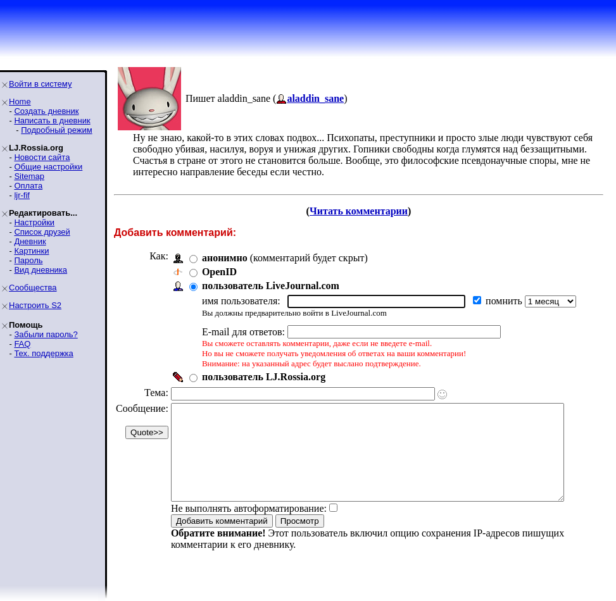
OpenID (219, 271)
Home (20, 101)
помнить (505, 300)
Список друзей (42, 232)
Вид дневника (40, 270)
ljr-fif (22, 195)
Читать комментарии (364, 211)
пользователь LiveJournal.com (270, 285)
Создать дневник (46, 111)
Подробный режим (56, 130)
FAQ (22, 344)
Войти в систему (40, 84)
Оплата (28, 185)
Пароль (28, 260)
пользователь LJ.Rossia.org (263, 376)
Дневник (30, 241)
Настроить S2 (35, 305)
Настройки (34, 222)
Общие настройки (48, 166)
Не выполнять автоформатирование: (249, 527)
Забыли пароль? (45, 334)
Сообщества (33, 287)
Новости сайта (42, 157)
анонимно (225, 257)
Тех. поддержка (43, 353)
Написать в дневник (52, 120)
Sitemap (29, 176)
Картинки (31, 251)
